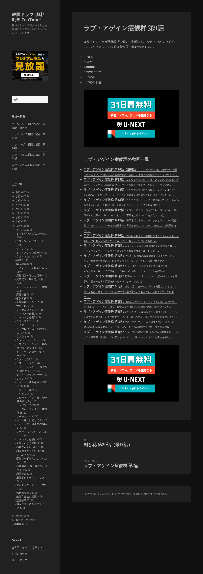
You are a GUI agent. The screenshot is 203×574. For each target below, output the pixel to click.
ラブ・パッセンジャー (29, 374)
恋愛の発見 (22, 294)
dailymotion (92, 72)
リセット (21, 378)
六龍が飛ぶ (22, 306)
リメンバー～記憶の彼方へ (31, 268)
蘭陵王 (20, 260)
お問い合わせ (19, 553)
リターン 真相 (25, 390)
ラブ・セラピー (25, 359)
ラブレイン (22, 248)
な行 (18, 209)
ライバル (21, 229)
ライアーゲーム (25, 325)
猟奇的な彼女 (24, 492)
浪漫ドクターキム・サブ (30, 477)
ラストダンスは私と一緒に (31, 233)
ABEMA (89, 62)
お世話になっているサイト (27, 547)
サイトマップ (19, 560)
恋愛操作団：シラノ (27, 302)
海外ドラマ (22, 520)
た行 (18, 204)
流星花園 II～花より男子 (31, 279)
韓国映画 (19, 524)
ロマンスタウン (25, 321)
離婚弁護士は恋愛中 (27, 496)
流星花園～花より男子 (29, 275)
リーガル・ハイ (25, 416)
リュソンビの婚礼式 (27, 405)
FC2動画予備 (92, 82)
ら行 (18, 225)
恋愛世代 (21, 298)
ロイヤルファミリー (27, 309)
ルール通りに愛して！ (29, 420)
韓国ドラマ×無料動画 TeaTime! (28, 16)
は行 (18, 213)
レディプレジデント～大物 (31, 287)
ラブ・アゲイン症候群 (29, 252)
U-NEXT (89, 57)
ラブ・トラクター (26, 363)
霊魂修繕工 (22, 500)
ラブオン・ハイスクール (30, 241)
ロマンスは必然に (26, 439)
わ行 (18, 515)
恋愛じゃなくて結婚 (27, 443)
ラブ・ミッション (26, 256)
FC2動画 (89, 77)
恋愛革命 (21, 473)
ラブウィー (22, 336)
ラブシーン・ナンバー (29, 340)
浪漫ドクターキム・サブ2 (31, 485)
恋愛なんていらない (27, 447)
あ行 (18, 192)
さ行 (18, 200)
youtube (89, 67)
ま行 (18, 217)
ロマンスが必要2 (26, 313)
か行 (18, 196)
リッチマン (22, 393)
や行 (18, 221)
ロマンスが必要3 (26, 317)
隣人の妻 (21, 264)
